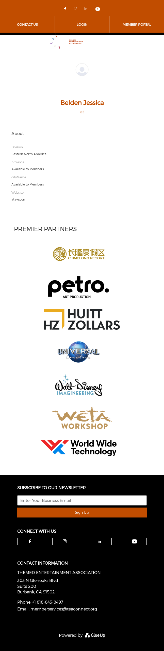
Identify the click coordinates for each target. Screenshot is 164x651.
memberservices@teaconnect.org (63, 609)
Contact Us (27, 24)
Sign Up (82, 512)
